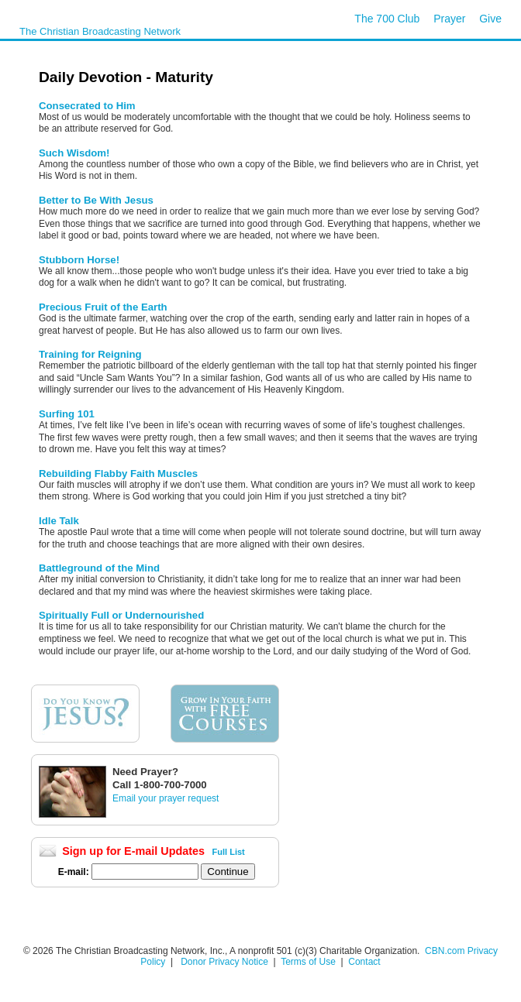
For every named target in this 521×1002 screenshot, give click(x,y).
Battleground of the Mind (99, 568)
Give (490, 18)
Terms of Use (309, 961)
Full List (228, 851)
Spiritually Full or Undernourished (121, 615)
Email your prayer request (165, 798)
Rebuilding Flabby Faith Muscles (118, 473)
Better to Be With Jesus (96, 200)
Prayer (449, 18)
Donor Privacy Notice (224, 961)
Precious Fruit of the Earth (103, 307)
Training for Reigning (90, 354)
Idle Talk (59, 521)
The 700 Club (386, 18)
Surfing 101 (67, 414)
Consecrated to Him (87, 106)
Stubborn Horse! (79, 260)
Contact (364, 961)
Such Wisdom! (74, 153)
